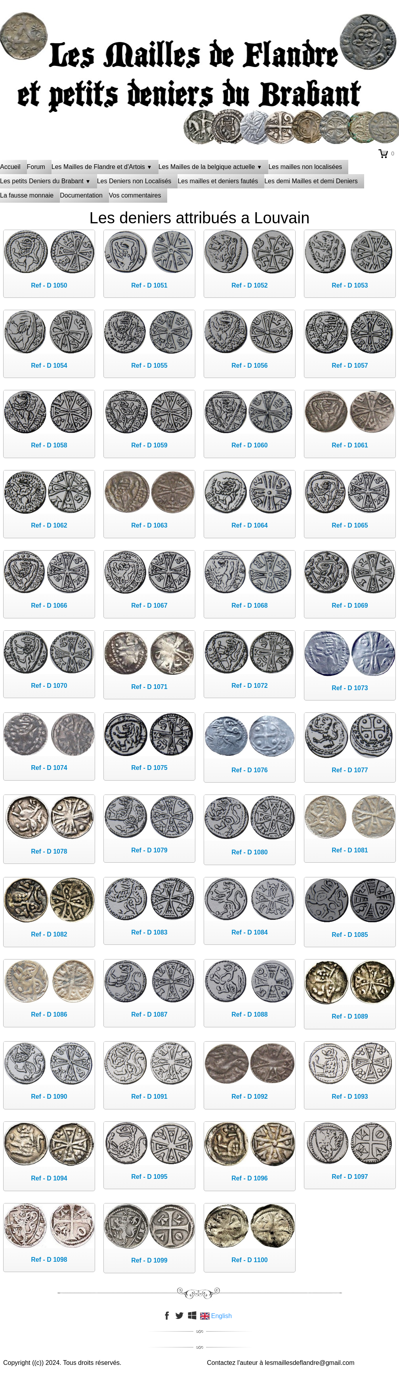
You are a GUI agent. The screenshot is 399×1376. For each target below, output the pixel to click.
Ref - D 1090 (49, 1096)
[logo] (200, 30)
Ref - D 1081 (350, 850)
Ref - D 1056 (249, 365)
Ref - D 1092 (249, 1096)
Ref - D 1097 (350, 1176)
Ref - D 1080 (249, 852)
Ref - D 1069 (350, 605)
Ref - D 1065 (350, 525)
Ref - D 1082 (49, 934)
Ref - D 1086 (49, 1014)
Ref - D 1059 (149, 445)
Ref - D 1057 (350, 365)
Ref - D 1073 (350, 688)
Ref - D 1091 (149, 1096)
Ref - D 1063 (149, 525)
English (216, 1316)
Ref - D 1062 (49, 525)
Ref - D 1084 (249, 932)
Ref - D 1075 (149, 767)
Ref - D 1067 (149, 605)
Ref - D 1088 (249, 1014)
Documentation (81, 195)
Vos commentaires (135, 195)
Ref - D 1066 (49, 605)
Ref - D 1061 (350, 445)
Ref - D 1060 (249, 445)
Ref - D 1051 (149, 285)
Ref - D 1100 (249, 1260)
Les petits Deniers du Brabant (45, 181)
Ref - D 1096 (249, 1178)
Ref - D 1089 (350, 1016)
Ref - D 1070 (49, 685)
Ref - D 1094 (49, 1178)
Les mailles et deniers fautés (218, 181)
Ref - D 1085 (350, 934)
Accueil (10, 166)
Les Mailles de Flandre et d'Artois (102, 166)
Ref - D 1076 (249, 770)
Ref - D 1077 (350, 770)
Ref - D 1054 (49, 365)
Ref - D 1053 (350, 285)
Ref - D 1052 (249, 285)
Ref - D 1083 (149, 932)
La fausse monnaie (26, 195)
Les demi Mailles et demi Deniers (311, 181)
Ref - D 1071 (149, 686)
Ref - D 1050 (49, 285)
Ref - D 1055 (149, 365)
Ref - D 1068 (249, 605)
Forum (36, 166)
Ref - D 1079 (149, 850)
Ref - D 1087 (149, 1014)
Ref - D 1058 (49, 445)
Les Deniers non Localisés (134, 181)
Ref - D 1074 (49, 767)
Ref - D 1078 (49, 851)
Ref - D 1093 (350, 1096)
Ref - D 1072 (249, 685)
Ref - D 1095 (149, 1176)
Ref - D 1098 (49, 1259)
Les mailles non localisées (305, 166)
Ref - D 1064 (249, 525)
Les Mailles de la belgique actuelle (210, 166)
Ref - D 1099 (149, 1260)
